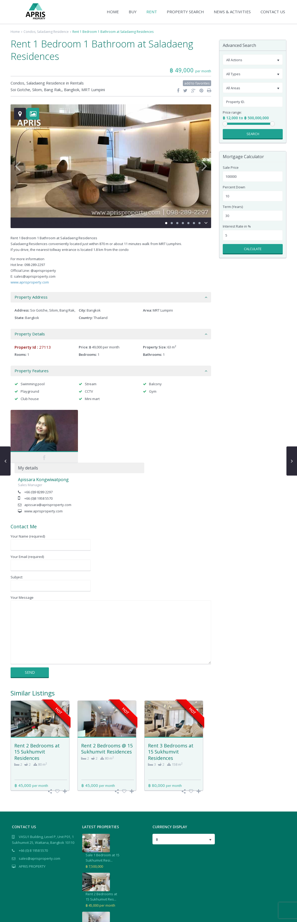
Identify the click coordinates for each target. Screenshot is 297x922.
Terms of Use (275, 915)
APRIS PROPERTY (32, 813)
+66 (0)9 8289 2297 (105, 439)
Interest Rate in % (237, 226)
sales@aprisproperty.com (39, 805)
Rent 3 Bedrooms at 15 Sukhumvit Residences (170, 698)
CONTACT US (273, 11)
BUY (133, 11)
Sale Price (231, 167)
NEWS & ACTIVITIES (232, 11)
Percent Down (234, 187)
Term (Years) (233, 207)
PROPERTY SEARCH (185, 11)
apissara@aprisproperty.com (114, 452)
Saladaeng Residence (53, 31)
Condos (29, 31)
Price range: (232, 112)
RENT (151, 11)
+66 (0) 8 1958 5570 (33, 797)
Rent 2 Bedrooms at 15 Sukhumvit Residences (37, 698)
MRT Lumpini (93, 89)
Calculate (253, 248)
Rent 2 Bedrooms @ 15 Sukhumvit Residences (107, 695)
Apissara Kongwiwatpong (110, 427)
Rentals (77, 83)
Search (253, 133)
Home (15, 31)
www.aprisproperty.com (30, 282)
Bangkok (71, 89)
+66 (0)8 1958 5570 (105, 445)
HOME (113, 11)
